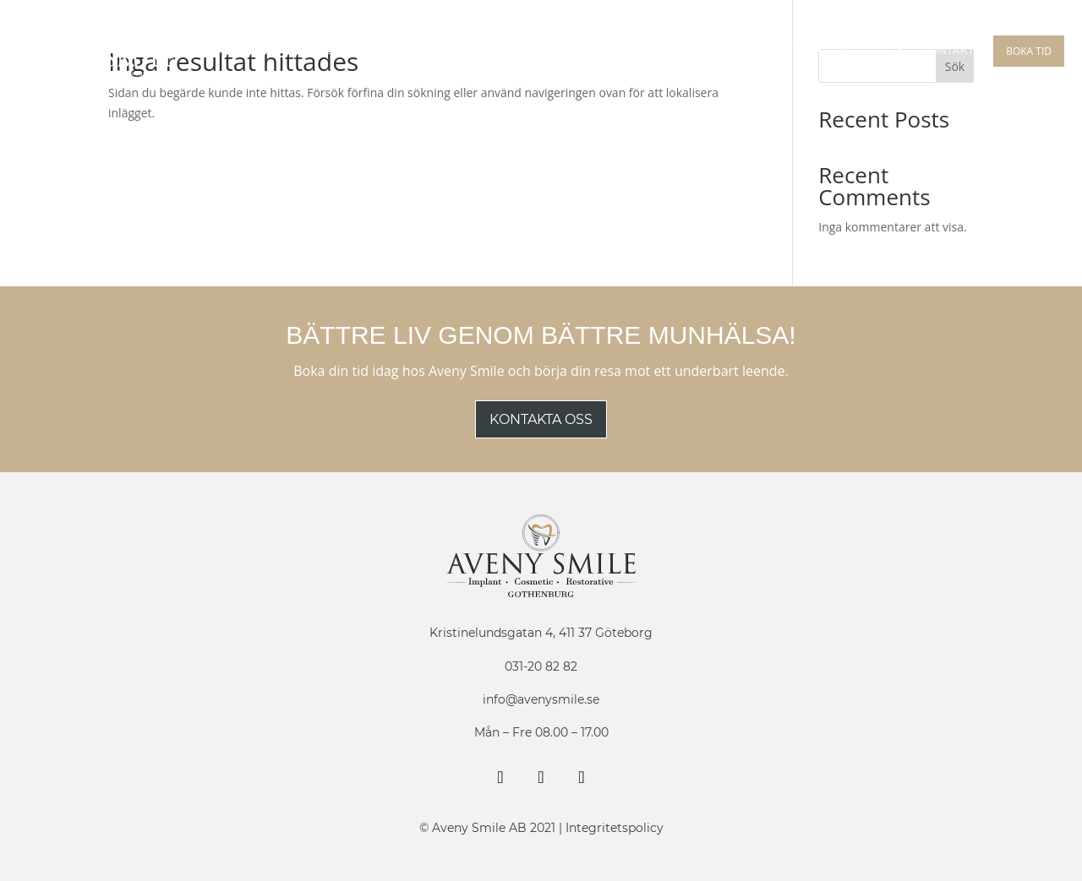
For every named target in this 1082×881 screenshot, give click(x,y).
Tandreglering (710, 51)
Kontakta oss (541, 419)
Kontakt (948, 51)
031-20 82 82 (541, 666)
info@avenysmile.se (541, 699)
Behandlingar (330, 51)
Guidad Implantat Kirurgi (567, 51)
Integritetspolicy (615, 827)
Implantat (440, 51)
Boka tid (1029, 51)
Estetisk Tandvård (831, 51)
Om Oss (230, 51)
